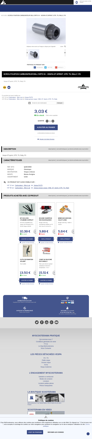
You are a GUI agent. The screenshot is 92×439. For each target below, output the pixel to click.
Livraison (46, 381)
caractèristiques (62, 149)
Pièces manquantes (46, 385)
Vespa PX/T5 (28, 97)
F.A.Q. (46, 344)
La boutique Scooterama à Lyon (46, 398)
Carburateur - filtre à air (16, 97)
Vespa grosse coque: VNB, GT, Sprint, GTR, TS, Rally (40, 99)
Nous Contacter (46, 348)
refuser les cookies (56, 432)
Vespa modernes (45, 367)
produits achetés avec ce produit (78, 149)
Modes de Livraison (46, 379)
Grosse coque (46, 362)
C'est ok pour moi (35, 432)
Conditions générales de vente (46, 342)
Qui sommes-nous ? (46, 339)
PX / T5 (46, 358)
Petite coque (46, 360)
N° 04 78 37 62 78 (65, 312)
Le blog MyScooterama (46, 346)
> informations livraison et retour (46, 133)
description (51, 149)
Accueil (4, 15)
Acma (46, 365)
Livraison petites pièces (46, 383)
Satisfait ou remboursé (46, 377)
